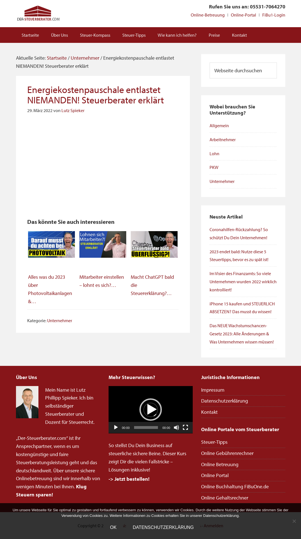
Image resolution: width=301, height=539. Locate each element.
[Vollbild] (185, 427)
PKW (214, 167)
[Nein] (294, 521)
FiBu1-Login (273, 15)
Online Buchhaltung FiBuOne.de (235, 486)
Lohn (214, 153)
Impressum (212, 390)
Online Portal (215, 475)
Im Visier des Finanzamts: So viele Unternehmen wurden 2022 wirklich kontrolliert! (243, 281)
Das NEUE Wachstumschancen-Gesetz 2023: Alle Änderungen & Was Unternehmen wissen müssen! (242, 334)
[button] (150, 409)
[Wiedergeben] (116, 427)
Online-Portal (243, 15)
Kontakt (209, 412)
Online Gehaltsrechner (224, 497)
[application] (151, 409)
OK (113, 527)
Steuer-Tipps (214, 442)
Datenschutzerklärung (224, 401)
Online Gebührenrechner (227, 453)
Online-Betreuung (208, 15)
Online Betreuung (219, 464)
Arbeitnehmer (223, 139)
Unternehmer (59, 320)
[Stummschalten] (176, 427)
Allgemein (219, 125)
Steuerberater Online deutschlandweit (38, 14)
